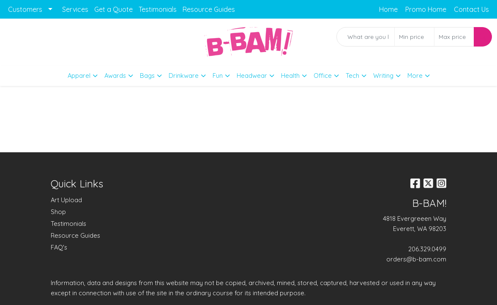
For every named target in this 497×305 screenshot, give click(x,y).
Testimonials (158, 9)
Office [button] (323, 75)
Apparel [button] (79, 75)
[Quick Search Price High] (454, 37)
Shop (58, 212)
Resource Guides (209, 9)
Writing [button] (383, 75)
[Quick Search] (365, 37)
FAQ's (59, 247)
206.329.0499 (427, 249)
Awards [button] (115, 75)
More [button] (415, 75)
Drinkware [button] (184, 75)
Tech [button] (352, 75)
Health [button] (290, 75)
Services (75, 9)
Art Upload (66, 200)
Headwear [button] (252, 75)
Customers (25, 9)
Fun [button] (218, 75)
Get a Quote (113, 9)
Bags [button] (147, 75)
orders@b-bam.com (416, 259)
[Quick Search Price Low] (414, 37)
